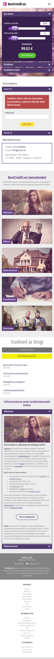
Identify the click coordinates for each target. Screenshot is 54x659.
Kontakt (27, 638)
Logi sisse (27, 124)
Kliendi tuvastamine (27, 631)
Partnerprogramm (27, 636)
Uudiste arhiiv (27, 350)
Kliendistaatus (27, 652)
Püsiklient (8, 64)
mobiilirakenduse (15, 479)
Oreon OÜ (27, 557)
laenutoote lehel (16, 508)
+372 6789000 (19, 147)
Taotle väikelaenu (27, 517)
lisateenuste (15, 486)
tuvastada (18, 466)
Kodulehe (43, 476)
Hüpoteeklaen (27, 599)
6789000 (19, 564)
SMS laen (27, 602)
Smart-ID (8, 89)
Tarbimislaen (27, 594)
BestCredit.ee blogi (27, 356)
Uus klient (8, 14)
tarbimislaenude (40, 402)
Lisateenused (27, 649)
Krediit (27, 609)
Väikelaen (8, 411)
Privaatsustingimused (27, 625)
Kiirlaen (27, 589)
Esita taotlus (27, 55)
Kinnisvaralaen (11, 546)
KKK (27, 628)
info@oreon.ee (19, 150)
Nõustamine (27, 620)
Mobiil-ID (8, 133)
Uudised (27, 618)
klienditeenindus (34, 491)
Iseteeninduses (23, 456)
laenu (22, 464)
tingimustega (9, 505)
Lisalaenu (22, 489)
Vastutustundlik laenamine (27, 623)
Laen (27, 604)
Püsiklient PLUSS (12, 70)
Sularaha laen (27, 607)
